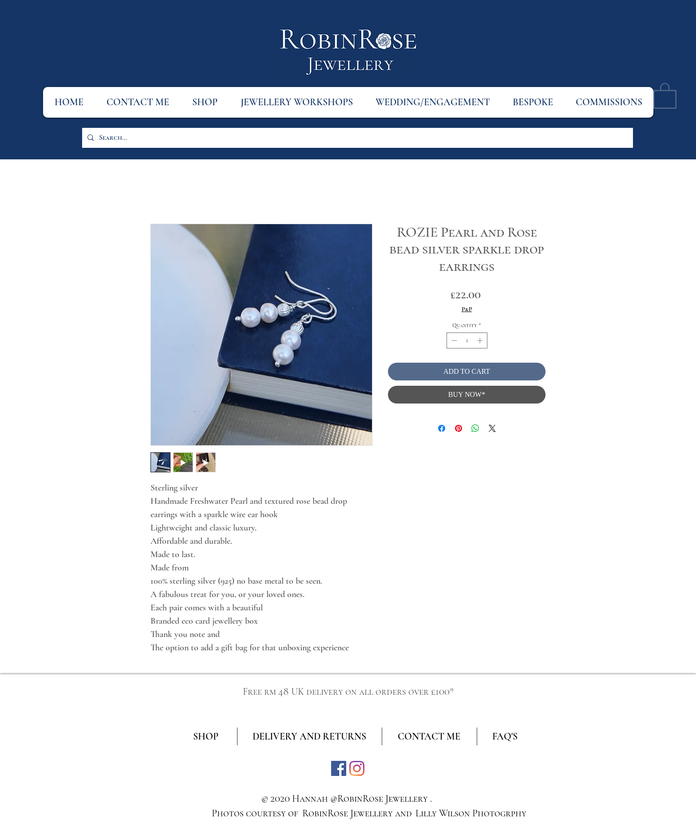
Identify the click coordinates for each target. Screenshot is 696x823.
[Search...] (356, 138)
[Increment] (480, 340)
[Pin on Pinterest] (458, 428)
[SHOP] (205, 736)
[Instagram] (356, 768)
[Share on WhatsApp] (475, 428)
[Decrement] (453, 340)
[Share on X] (492, 428)
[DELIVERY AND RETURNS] (309, 736)
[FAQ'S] (505, 736)
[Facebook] (338, 768)
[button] (664, 95)
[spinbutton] (466, 340)
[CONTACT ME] (428, 736)
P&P (467, 309)
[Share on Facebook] (441, 428)
